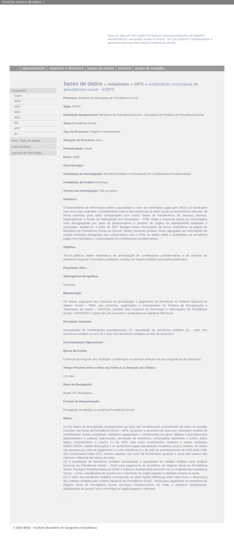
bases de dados (83, 83)
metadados (118, 84)
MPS (139, 84)
